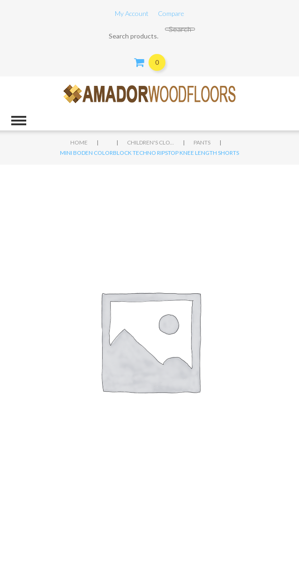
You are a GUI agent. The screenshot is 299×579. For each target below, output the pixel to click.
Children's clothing (150, 142)
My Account (132, 13)
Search (180, 29)
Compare (171, 13)
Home (79, 142)
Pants (202, 142)
